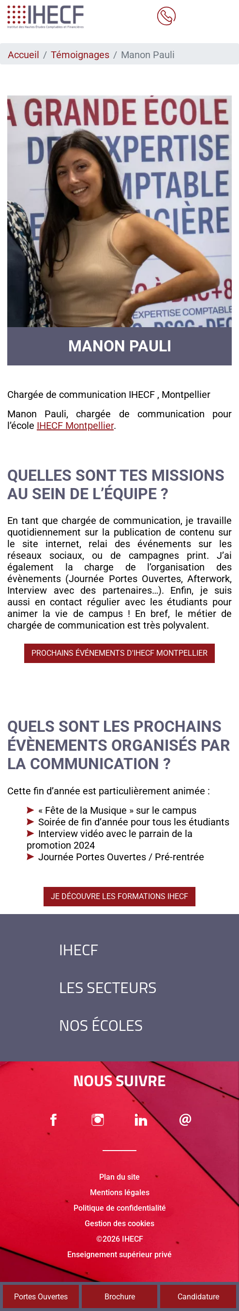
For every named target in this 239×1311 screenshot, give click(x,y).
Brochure (120, 1296)
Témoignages (80, 55)
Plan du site (119, 1177)
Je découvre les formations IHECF (119, 896)
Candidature (198, 1296)
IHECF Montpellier (75, 425)
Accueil (23, 55)
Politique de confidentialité (120, 1208)
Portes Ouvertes (41, 1296)
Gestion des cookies (119, 1223)
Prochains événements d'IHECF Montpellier (119, 653)
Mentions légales (119, 1192)
